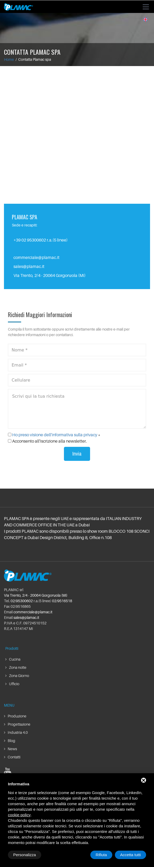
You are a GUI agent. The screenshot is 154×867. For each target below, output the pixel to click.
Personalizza (24, 854)
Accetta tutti (130, 854)
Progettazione (17, 724)
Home (9, 59)
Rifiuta (101, 854)
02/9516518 (62, 601)
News (10, 749)
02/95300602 (22, 601)
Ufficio (12, 683)
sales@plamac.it (28, 266)
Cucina (12, 659)
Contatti (12, 757)
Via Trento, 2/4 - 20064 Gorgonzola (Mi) (35, 595)
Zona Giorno (17, 675)
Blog (9, 740)
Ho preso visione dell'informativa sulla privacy (54, 434)
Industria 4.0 (16, 732)
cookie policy (19, 815)
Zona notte (15, 667)
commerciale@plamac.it (36, 257)
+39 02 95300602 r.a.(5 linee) (40, 240)
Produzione (15, 716)
